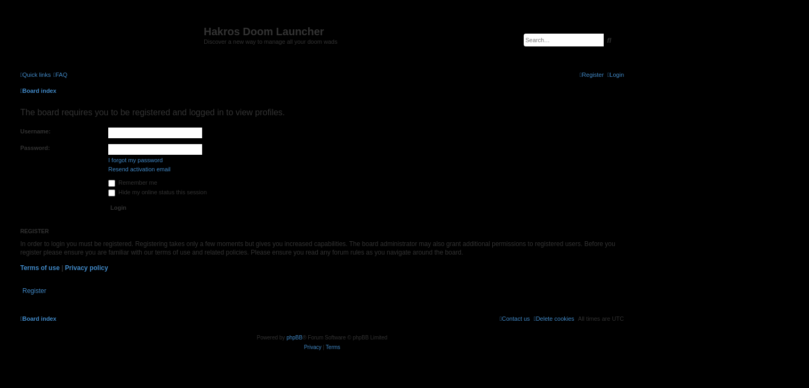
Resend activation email (139, 169)
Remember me (132, 182)
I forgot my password (135, 160)
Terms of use (40, 268)
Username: (35, 131)
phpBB (294, 338)
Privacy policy (86, 268)
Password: (35, 148)
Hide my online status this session (157, 192)
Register (34, 291)
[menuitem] (60, 74)
